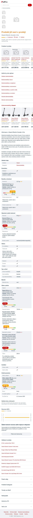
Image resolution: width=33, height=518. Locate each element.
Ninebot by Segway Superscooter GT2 (10, 463)
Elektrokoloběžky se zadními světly (9, 89)
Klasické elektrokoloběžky (7, 96)
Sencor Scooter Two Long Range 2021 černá (12, 473)
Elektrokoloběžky (6, 8)
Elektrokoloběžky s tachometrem (9, 86)
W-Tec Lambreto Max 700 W (8, 443)
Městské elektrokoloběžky (7, 100)
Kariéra (26, 514)
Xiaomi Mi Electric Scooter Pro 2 (9, 453)
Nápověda (6, 512)
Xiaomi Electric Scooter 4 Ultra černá (10, 446)
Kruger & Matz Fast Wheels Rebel (9, 449)
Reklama (16, 514)
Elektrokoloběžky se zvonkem (8, 93)
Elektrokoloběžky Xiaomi (7, 79)
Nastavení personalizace (23, 512)
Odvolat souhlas (9, 514)
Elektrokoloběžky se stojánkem (8, 83)
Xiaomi (18, 162)
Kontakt (21, 514)
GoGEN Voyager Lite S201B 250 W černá (11, 466)
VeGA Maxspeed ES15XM (7, 456)
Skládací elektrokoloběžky (7, 76)
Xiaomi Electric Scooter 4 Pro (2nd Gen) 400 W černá (14, 460)
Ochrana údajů (13, 512)
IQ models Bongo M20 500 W (8, 470)
